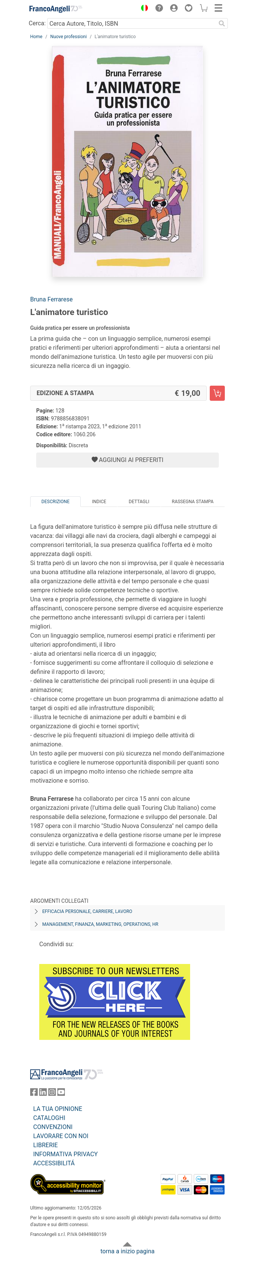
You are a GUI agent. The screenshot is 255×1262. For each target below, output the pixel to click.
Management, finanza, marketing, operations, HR (100, 924)
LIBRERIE (45, 1145)
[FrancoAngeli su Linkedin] (43, 1093)
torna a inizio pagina (127, 1251)
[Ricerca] (222, 23)
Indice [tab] (99, 501)
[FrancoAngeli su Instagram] (52, 1093)
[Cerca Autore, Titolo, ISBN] (131, 23)
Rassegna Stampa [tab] (193, 501)
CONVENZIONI (52, 1127)
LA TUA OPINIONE (57, 1108)
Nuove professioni (68, 36)
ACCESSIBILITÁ (54, 1163)
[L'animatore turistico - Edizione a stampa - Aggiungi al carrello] (217, 393)
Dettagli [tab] (139, 501)
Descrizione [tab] (55, 501)
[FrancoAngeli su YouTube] (61, 1093)
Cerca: (37, 23)
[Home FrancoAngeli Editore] (55, 9)
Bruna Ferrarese (51, 299)
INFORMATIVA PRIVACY (65, 1154)
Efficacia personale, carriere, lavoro (87, 911)
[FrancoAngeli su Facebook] (34, 1093)
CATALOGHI (49, 1117)
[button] (143, 9)
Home (36, 36)
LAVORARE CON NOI (60, 1136)
